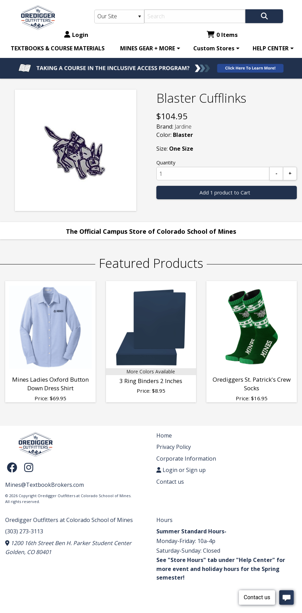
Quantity (165, 162)
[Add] (290, 173)
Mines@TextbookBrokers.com (44, 485)
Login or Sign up (181, 470)
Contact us (170, 481)
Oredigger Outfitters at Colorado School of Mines (69, 520)
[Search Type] (119, 16)
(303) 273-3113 (24, 531)
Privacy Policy (173, 447)
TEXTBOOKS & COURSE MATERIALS (58, 48)
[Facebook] (14, 467)
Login (76, 35)
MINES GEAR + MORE (147, 48)
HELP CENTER (271, 48)
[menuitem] (57, 48)
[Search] (194, 16)
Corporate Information (186, 458)
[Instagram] (28, 467)
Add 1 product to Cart (224, 192)
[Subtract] (276, 173)
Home (164, 435)
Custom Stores (213, 48)
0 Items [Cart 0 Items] (222, 35)
